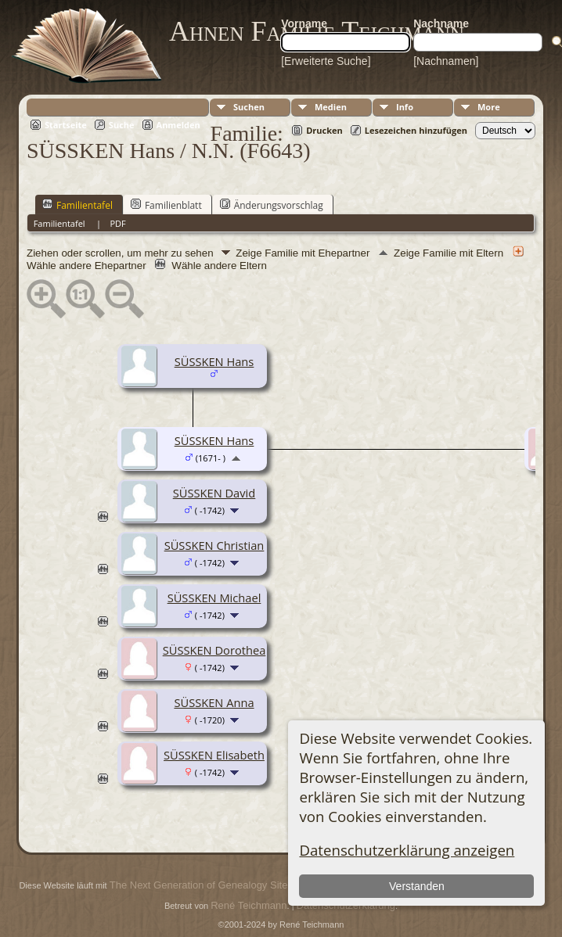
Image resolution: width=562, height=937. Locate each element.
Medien (331, 107)
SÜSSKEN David (214, 493)
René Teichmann (248, 905)
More (488, 107)
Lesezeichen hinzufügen (416, 130)
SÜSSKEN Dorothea (214, 650)
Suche (122, 125)
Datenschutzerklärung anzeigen (406, 850)
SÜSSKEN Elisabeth (214, 755)
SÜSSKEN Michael (214, 597)
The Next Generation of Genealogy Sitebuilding (216, 885)
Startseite (66, 125)
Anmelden (178, 125)
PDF (117, 223)
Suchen (249, 107)
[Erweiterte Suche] (325, 61)
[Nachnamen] (445, 61)
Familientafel (77, 205)
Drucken (324, 130)
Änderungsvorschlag (271, 205)
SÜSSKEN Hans (214, 361)
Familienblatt (166, 205)
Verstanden (417, 886)
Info (404, 107)
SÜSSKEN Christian (214, 545)
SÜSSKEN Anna (214, 702)
